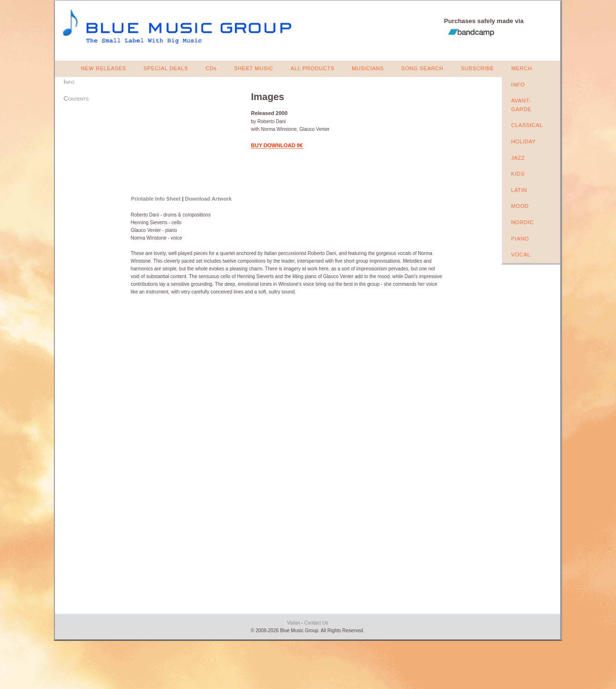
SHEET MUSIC (253, 68)
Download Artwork (208, 199)
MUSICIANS (368, 68)
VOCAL (520, 254)
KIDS (518, 174)
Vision (293, 622)
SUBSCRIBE (477, 68)
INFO (518, 85)
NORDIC (522, 222)
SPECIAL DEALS (165, 68)
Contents (76, 98)
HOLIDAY (523, 141)
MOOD (520, 206)
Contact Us (316, 622)
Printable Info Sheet (155, 199)
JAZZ (518, 158)
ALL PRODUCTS (312, 68)
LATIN (519, 190)
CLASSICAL (527, 125)
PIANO (520, 239)
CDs (211, 68)
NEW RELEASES (103, 68)
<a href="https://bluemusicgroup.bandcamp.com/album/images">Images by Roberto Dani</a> (185, 138)
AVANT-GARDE (521, 105)
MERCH (521, 68)
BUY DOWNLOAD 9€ (277, 145)
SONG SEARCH (422, 68)
